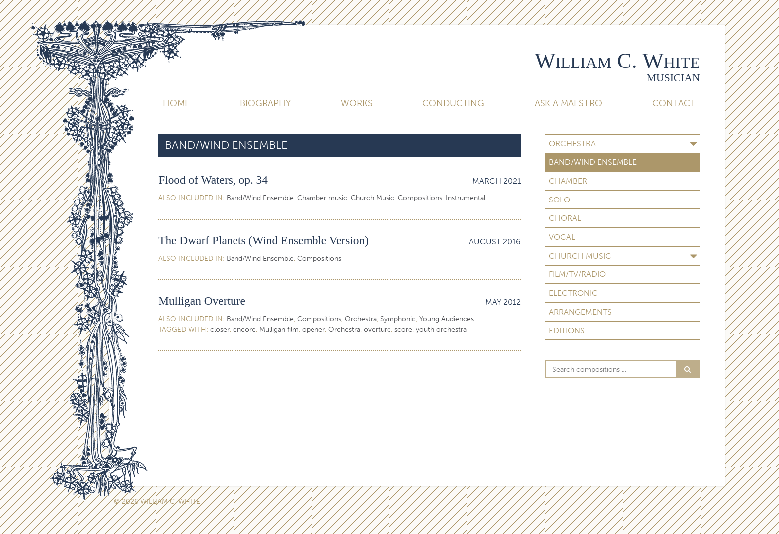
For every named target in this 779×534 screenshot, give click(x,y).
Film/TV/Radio (577, 274)
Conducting (453, 103)
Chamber (568, 181)
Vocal (562, 237)
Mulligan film (279, 329)
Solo (559, 199)
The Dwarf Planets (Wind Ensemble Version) (263, 240)
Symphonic (398, 319)
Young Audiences (446, 319)
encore (244, 329)
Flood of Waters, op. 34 (213, 179)
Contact (674, 103)
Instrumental (465, 198)
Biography (265, 103)
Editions (567, 330)
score (403, 329)
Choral (565, 218)
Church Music (580, 256)
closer (220, 329)
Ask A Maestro (568, 103)
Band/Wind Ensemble (593, 162)
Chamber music (322, 198)
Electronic (573, 293)
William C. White (617, 60)
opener (313, 329)
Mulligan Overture (201, 300)
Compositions (420, 198)
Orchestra (572, 143)
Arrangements (580, 312)
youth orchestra (441, 329)
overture (377, 329)
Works (357, 103)
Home (176, 103)
